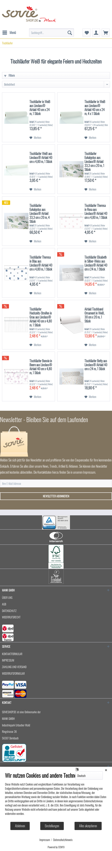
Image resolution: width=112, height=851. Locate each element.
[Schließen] (106, 770)
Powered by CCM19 (56, 847)
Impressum (44, 840)
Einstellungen (52, 825)
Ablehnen (20, 825)
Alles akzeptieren (88, 825)
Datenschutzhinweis (63, 840)
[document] (56, 797)
